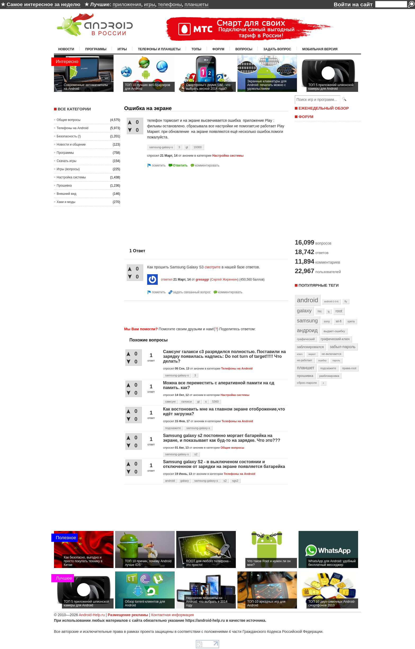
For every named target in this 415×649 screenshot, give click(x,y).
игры (149, 4)
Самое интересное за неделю (43, 4)
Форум (218, 49)
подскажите (173, 428)
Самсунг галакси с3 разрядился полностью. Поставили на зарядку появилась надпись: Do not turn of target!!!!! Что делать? (224, 356)
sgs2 (235, 480)
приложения (127, 4)
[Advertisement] (168, 206)
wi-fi (338, 321)
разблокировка (329, 375)
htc (320, 311)
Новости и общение (71, 144)
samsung (307, 320)
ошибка (322, 360)
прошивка (305, 376)
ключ (300, 354)
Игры (122, 49)
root (339, 311)
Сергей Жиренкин (224, 279)
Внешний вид (66, 194)
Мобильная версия (319, 49)
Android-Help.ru (92, 615)
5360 (215, 401)
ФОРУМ (306, 116)
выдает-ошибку (334, 331)
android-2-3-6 (331, 301)
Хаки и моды (66, 202)
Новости (66, 49)
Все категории (74, 109)
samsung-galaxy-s (161, 147)
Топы (196, 49)
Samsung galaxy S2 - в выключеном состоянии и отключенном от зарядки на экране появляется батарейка (224, 464)
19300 (197, 147)
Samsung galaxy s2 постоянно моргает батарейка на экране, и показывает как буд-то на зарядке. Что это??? (221, 438)
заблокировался (310, 347)
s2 (195, 454)
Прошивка (64, 185)
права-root (349, 368)
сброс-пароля (307, 383)
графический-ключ (335, 339)
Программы (95, 49)
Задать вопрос (277, 49)
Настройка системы (71, 177)
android (170, 480)
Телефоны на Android (72, 128)
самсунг (170, 401)
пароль (336, 360)
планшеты (196, 4)
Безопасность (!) (69, 136)
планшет (305, 367)
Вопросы (243, 49)
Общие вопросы (68, 120)
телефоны (170, 4)
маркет (312, 354)
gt (187, 147)
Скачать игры (66, 161)
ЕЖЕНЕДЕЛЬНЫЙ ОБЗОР (324, 108)
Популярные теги (319, 285)
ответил (167, 279)
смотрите (212, 267)
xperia (351, 321)
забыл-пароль (342, 347)
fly (346, 301)
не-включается (331, 353)
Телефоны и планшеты (159, 49)
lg (329, 311)
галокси (186, 401)
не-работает (304, 360)
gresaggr (202, 279)
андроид (307, 330)
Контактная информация (172, 615)
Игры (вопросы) (68, 169)
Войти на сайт (353, 4)
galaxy (185, 480)
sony (327, 321)
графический (306, 339)
